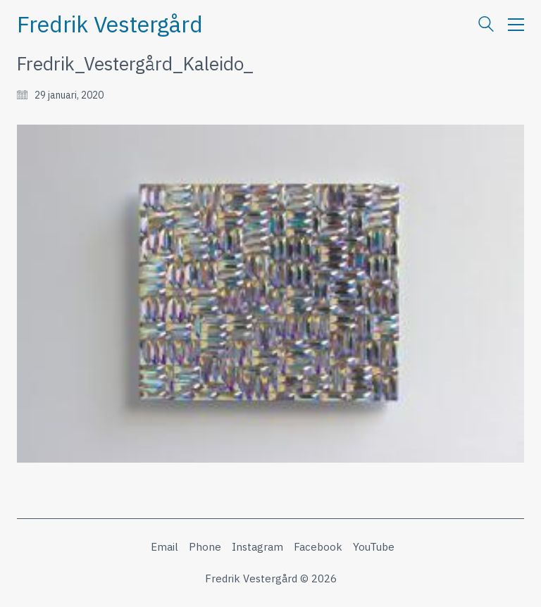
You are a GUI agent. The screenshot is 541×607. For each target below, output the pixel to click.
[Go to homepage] (110, 24)
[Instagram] (257, 547)
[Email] (164, 547)
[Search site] (486, 25)
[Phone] (205, 547)
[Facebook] (318, 547)
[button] (516, 25)
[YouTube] (373, 547)
